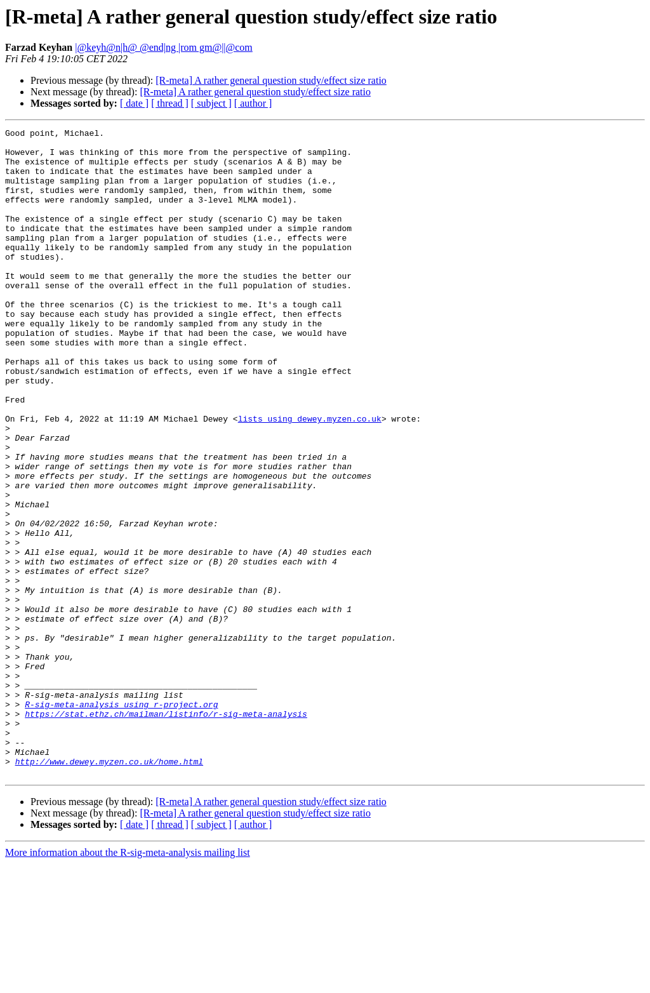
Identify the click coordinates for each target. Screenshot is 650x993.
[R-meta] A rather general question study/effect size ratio (271, 80)
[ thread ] (170, 103)
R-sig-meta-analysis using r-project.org (121, 820)
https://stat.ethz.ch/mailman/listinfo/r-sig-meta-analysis (166, 831)
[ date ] (134, 103)
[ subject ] (211, 103)
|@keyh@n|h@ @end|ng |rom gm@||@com (164, 47)
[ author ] (253, 103)
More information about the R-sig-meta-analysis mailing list (127, 981)
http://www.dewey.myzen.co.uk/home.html (109, 889)
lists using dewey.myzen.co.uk (309, 477)
